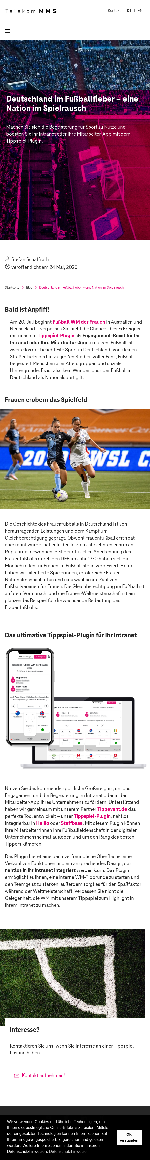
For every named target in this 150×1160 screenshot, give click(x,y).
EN (140, 10)
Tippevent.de (112, 809)
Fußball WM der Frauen (79, 322)
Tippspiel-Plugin (56, 335)
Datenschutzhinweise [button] (68, 1151)
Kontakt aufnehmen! (43, 1075)
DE (129, 10)
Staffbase (72, 823)
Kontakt (114, 10)
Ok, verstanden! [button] (129, 1137)
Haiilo (42, 823)
